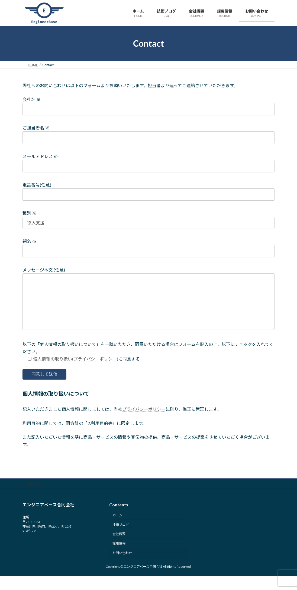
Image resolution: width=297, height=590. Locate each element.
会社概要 (118, 545)
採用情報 (118, 554)
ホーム (117, 526)
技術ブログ (120, 536)
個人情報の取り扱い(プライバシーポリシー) (75, 369)
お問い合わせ (122, 564)
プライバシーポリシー (144, 419)
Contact (33, 494)
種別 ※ (29, 213)
